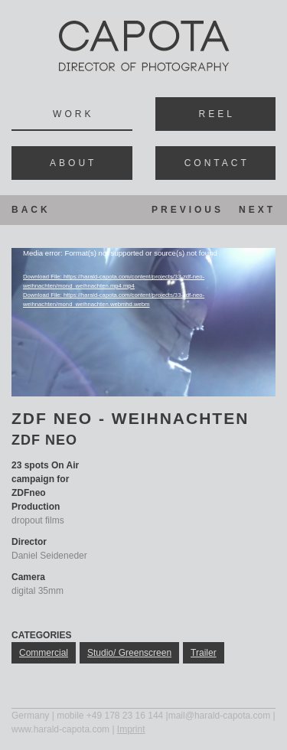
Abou (71, 163)
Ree (215, 114)
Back (31, 209)
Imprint (131, 729)
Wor (71, 114)
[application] (143, 322)
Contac (215, 163)
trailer (204, 652)
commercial (43, 652)
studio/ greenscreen (129, 652)
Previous (187, 209)
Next (257, 209)
